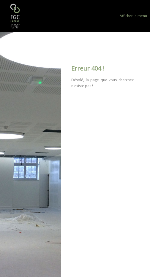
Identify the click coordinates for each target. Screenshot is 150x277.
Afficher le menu (133, 15)
